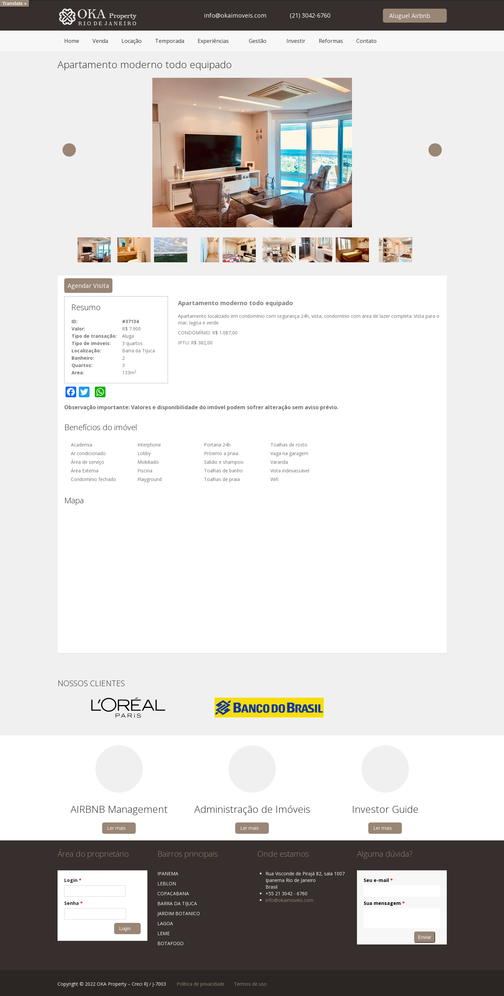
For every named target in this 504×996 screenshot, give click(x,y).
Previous (69, 150)
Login (73, 880)
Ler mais (116, 828)
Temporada (169, 41)
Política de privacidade (201, 984)
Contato (366, 41)
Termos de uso (250, 984)
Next (435, 150)
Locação (131, 41)
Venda (100, 41)
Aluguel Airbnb (409, 16)
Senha (73, 903)
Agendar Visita (88, 286)
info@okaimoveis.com (235, 15)
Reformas (331, 41)
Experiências (213, 41)
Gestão (257, 41)
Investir (295, 41)
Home (71, 41)
